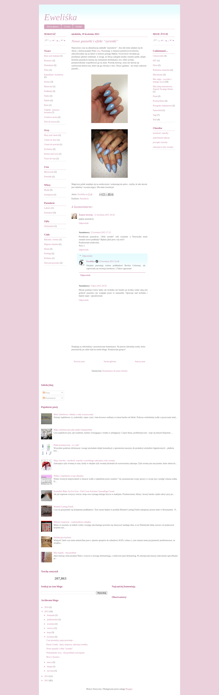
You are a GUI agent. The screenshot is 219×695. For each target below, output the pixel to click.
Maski (46, 190)
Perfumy (47, 258)
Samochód (157, 110)
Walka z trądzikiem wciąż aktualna (68, 476)
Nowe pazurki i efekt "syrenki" (59, 649)
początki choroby (160, 142)
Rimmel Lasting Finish (63, 507)
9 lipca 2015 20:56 (99, 286)
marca (50, 662)
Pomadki (48, 176)
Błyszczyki (49, 172)
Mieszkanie (158, 75)
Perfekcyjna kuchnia (62, 537)
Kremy (47, 82)
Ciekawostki (158, 56)
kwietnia (51, 637)
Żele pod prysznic (51, 263)
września (51, 624)
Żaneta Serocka (86, 215)
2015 (46, 611)
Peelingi (47, 253)
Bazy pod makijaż (51, 56)
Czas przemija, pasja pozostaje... (60, 640)
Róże (46, 105)
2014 (46, 676)
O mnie (67, 27)
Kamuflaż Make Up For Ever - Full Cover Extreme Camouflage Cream (84, 491)
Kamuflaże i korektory (53, 75)
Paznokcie (84, 198)
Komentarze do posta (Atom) (115, 371)
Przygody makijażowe (162, 106)
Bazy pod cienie (51, 135)
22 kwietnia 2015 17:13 (101, 232)
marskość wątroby (160, 133)
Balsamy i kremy (51, 239)
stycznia (50, 671)
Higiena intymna (51, 244)
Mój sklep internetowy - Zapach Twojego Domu (163, 87)
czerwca (50, 628)
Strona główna (53, 27)
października (52, 619)
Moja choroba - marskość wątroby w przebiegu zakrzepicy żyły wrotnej (84, 460)
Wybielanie (49, 226)
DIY (155, 60)
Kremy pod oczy (51, 154)
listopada (51, 615)
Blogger (128, 689)
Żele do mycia (50, 122)
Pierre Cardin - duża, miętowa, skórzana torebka (67, 644)
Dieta (155, 65)
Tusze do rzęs (50, 158)
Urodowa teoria (50, 117)
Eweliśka (60, 17)
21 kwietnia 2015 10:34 (104, 215)
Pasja (155, 96)
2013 (46, 680)
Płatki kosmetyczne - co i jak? (66, 445)
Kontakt (79, 27)
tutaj (98, 51)
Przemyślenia (158, 101)
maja (49, 632)
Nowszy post (79, 361)
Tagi (155, 115)
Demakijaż (48, 65)
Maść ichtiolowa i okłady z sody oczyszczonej (73, 414)
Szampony (48, 195)
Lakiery (47, 208)
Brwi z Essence (52, 657)
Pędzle (47, 100)
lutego (50, 666)
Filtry (46, 70)
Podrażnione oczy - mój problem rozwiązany (65, 653)
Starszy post (140, 361)
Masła (46, 249)
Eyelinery (48, 149)
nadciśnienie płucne (161, 138)
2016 (46, 607)
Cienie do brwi (50, 140)
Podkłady (48, 91)
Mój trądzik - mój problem (65, 553)
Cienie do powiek (51, 144)
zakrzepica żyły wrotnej (163, 147)
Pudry (46, 96)
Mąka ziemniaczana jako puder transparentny (73, 430)
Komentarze (49, 398)
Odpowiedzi (87, 256)
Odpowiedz (84, 223)
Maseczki (48, 86)
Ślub (155, 119)
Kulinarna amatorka (161, 70)
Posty (46, 393)
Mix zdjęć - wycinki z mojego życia (162, 80)
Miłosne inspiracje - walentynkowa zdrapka (72, 522)
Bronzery (48, 60)
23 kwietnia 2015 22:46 (109, 261)
